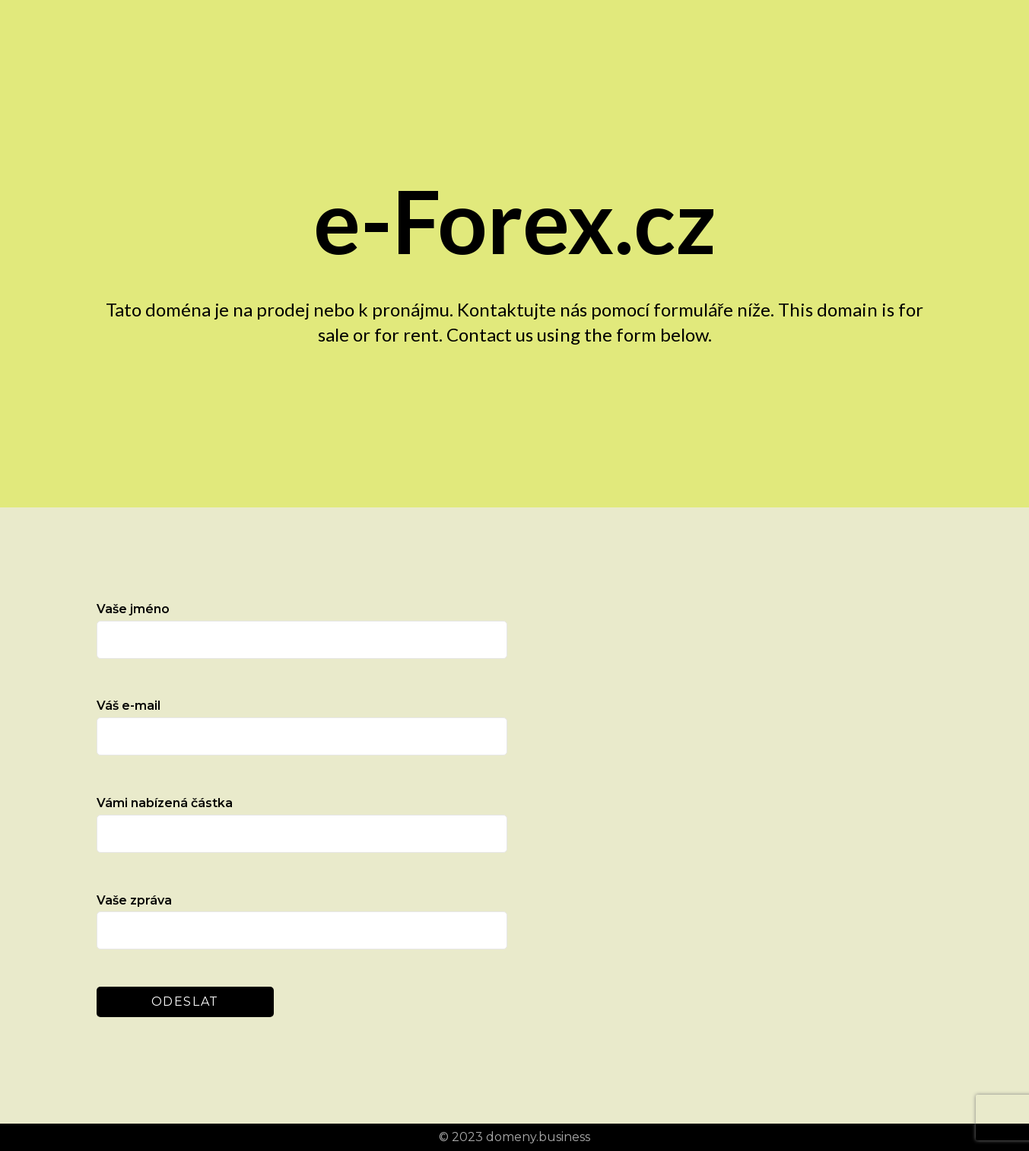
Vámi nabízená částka (302, 824)
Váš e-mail (302, 726)
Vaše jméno (302, 630)
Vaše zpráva (302, 921)
